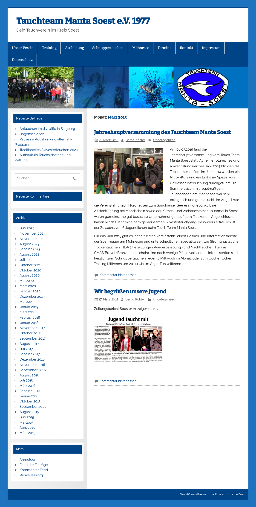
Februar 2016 (30, 391)
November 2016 (32, 365)
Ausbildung (74, 48)
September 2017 (33, 338)
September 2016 (33, 370)
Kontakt (186, 48)
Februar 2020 (30, 291)
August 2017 (29, 344)
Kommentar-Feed (34, 470)
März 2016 (27, 386)
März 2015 (27, 433)
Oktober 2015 (30, 401)
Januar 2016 (29, 396)
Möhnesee (140, 48)
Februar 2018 (30, 317)
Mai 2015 (26, 422)
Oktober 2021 (30, 265)
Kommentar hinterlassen (118, 275)
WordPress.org (31, 475)
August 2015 (29, 412)
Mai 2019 (26, 302)
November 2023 (32, 239)
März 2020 (28, 286)
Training (49, 48)
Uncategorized (164, 140)
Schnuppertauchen (108, 48)
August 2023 (29, 244)
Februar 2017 (30, 354)
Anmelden (28, 459)
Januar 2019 (29, 307)
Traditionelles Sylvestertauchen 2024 (49, 150)
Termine (164, 48)
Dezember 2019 (32, 296)
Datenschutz (22, 60)
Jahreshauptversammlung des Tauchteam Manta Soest (162, 132)
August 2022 (29, 254)
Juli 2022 (26, 260)
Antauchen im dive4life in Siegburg (47, 129)
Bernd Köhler (135, 140)
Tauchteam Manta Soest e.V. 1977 (83, 21)
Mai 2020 (27, 281)
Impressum (211, 48)
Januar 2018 (29, 323)
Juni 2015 (27, 417)
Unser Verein (23, 48)
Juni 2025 (27, 228)
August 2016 (29, 375)
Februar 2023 (30, 249)
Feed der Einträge (34, 465)
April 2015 (27, 427)
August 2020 (30, 275)
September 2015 (33, 407)
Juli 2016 (26, 380)
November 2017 (32, 328)
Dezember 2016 (32, 359)
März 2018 (27, 312)
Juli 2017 (26, 349)
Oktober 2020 (30, 270)
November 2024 (32, 233)
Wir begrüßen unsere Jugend (130, 291)
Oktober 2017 (30, 333)
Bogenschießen (32, 134)
